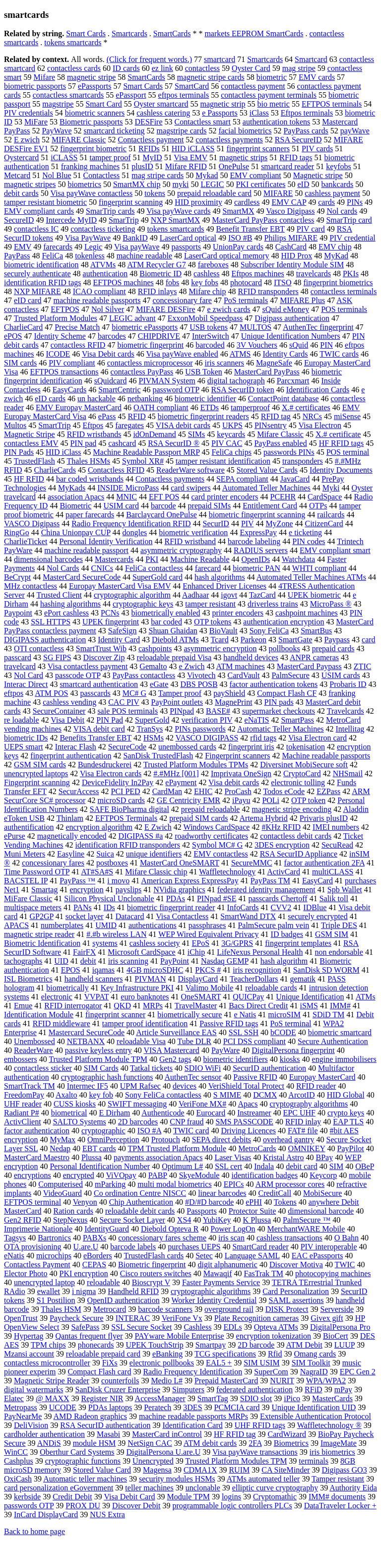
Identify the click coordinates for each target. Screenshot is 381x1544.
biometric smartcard (340, 1032)
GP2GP (42, 916)
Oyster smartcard (161, 104)
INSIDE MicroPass (128, 488)
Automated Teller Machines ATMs (311, 577)
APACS (16, 925)
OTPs (318, 505)
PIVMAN (150, 979)
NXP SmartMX (175, 220)
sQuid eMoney (286, 309)
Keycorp (323, 1175)
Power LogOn (232, 1229)
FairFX (84, 952)
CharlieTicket (25, 541)
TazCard (262, 595)
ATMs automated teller (263, 1479)
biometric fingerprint (150, 345)
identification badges (264, 1175)
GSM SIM (331, 934)
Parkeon (253, 639)
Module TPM (188, 1496)
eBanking (167, 1354)
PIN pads (279, 702)
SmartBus (316, 630)
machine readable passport (86, 550)
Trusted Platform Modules (55, 318)
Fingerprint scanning (37, 782)
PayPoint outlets (177, 702)
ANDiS (49, 1443)
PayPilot (350, 1148)
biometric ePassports (145, 327)
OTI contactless (39, 648)
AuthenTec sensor (193, 1077)
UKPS (232, 425)
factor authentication (36, 1130)
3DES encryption (282, 845)
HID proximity (198, 202)
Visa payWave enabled (182, 354)
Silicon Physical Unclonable (109, 898)
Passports (201, 1211)
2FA (255, 1443)
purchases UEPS (194, 1246)
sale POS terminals (127, 711)
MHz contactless (30, 586)
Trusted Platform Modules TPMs (195, 764)
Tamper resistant (338, 1479)
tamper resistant (210, 604)
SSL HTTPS (50, 622)
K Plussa (257, 1220)
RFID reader (316, 1086)
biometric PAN (256, 568)
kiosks (290, 1059)
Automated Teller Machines (266, 488)
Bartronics (54, 1238)
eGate (159, 684)
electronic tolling (298, 782)
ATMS (240, 354)
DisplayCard (198, 979)
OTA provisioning (33, 1246)
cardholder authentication (44, 1434)
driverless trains (273, 604)
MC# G (134, 693)
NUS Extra (107, 1514)
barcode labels (133, 1246)
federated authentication (254, 1389)
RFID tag (276, 416)
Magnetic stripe (318, 175)
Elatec (14, 1398)
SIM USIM (261, 1363)
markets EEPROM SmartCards (253, 33)
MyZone (279, 523)
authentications (152, 925)
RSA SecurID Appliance (298, 854)
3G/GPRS (237, 943)
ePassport (131, 95)
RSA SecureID (298, 139)
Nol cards (341, 211)
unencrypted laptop (44, 1282)
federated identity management (266, 889)
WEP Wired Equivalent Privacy (208, 934)
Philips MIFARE (291, 238)
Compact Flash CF (287, 693)
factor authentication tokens (274, 684)
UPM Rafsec (140, 1086)
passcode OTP (77, 675)
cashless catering (163, 113)
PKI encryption (84, 1273)
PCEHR (283, 497)
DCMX (265, 1095)
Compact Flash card (99, 1371)
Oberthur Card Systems (77, 1452)
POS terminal (348, 452)
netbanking (145, 398)
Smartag (44, 889)
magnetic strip (222, 104)
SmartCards (172, 33)
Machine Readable (200, 559)
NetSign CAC (149, 1443)
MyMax (62, 1139)
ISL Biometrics (28, 979)
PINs (355, 202)
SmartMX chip (137, 184)
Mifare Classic (280, 434)
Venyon (85, 1202)
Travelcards (345, 711)
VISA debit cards (183, 425)
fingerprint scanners (258, 148)
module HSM (94, 1443)
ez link (162, 68)
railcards (330, 514)
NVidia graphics (179, 889)
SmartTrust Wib (101, 648)
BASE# (218, 711)
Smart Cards (86, 33)
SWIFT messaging (137, 1104)
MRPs (153, 1005)
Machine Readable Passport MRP (146, 452)
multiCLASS (333, 871)
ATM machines (240, 666)
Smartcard (311, 59)
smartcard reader (287, 166)
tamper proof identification (145, 1023)
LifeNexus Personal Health (260, 952)
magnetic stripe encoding (291, 809)
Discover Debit (136, 1505)
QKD (122, 1005)
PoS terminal (290, 1023)
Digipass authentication (291, 318)
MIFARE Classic (79, 139)
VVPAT (96, 996)
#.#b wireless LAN (116, 934)
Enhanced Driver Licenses (224, 586)
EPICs (234, 1184)
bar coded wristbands (90, 479)
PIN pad (83, 443)
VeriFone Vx (182, 1318)
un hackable (96, 398)
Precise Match (77, 327)
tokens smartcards (72, 42)
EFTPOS (65, 309)
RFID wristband (190, 541)
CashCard (291, 247)
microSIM (284, 1014)
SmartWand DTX (248, 916)
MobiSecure (322, 1193)
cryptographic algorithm (132, 595)
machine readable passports (97, 300)
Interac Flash (75, 746)
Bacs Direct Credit (258, 1005)
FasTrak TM (264, 1273)
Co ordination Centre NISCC (140, 1193)
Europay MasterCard (322, 1077)
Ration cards (73, 1211)
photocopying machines (333, 1273)
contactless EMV (31, 443)
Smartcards (129, 33)
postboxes (112, 863)
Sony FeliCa (269, 630)
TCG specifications (225, 1354)
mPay (343, 1389)
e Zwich (191, 666)
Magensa (157, 1470)
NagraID (314, 1371)
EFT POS (164, 497)
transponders (302, 461)
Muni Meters (24, 854)
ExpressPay (258, 532)
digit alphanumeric (227, 1264)
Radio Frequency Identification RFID (130, 523)
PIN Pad (109, 720)
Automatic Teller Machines (280, 729)
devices (184, 1086)
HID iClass (63, 452)
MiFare (36, 122)
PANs (82, 907)
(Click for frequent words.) (149, 59)
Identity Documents (341, 470)
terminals (313, 1461)
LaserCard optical (188, 238)
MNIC (126, 497)
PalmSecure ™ (306, 1220)
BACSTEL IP (26, 880)
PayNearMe (23, 1416)
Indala (264, 1166)
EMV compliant (255, 175)
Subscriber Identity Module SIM (292, 264)
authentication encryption (283, 622)
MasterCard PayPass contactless (263, 220)
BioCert (335, 1336)
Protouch (165, 1139)
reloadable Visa (141, 1041)
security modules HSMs (177, 1479)
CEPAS (94, 1264)
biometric (271, 77)
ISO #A (149, 1130)
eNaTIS (257, 720)
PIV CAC (226, 443)
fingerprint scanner (115, 1014)
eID (303, 184)
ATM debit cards (210, 1443)
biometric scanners (95, 113)
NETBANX (86, 1041)
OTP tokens (212, 622)
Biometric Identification (42, 943)
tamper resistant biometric (45, 202)
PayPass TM (270, 880)
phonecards (96, 1345)
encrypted (78, 1175)
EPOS (70, 970)
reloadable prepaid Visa (174, 657)
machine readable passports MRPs (193, 1416)
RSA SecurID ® (173, 443)
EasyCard (317, 880)
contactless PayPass (142, 372)
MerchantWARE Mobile (306, 1229)
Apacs (247, 1104)
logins (231, 1496)
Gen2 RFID (22, 1220)
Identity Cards (285, 354)
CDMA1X (200, 1470)
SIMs (196, 434)
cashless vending (69, 702)
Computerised (60, 1184)
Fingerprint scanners (237, 755)
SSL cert (228, 1166)
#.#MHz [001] (176, 773)
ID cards (126, 68)
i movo (118, 880)
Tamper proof (179, 693)
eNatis (14, 1255)
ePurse (14, 836)
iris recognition (257, 970)
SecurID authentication (269, 1068)
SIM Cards (101, 1068)
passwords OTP (29, 1505)
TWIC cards (339, 354)
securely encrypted (317, 916)
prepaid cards (333, 648)
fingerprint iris (251, 746)
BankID (135, 238)
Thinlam (70, 818)
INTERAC (133, 1318)
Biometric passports (91, 122)
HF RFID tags (341, 443)
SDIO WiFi (203, 1068)
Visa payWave (137, 247)
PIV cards (317, 148)
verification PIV (206, 720)
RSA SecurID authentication (105, 1425)
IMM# (340, 1005)
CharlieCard (23, 327)
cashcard (122, 443)
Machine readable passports (326, 755)
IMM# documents (337, 1496)
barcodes (112, 336)
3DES (192, 1407)
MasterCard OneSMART (179, 863)
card (369, 639)
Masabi (108, 1434)
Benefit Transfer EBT (250, 229)
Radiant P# (21, 1113)
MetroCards (257, 1148)
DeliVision (31, 1425)
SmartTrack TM (29, 1086)
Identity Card (119, 639)
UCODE (62, 1407)
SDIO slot (256, 1398)
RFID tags (295, 157)
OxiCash (18, 1479)
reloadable (103, 1282)
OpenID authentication (123, 1300)
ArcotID (301, 1095)
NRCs (312, 416)
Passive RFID (255, 1077)
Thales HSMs (88, 461)
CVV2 (281, 907)
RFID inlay (303, 1121)
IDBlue (314, 907)
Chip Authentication (141, 1202)
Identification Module (38, 1014)
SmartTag (212, 1398)
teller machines (149, 1487)
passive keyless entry (98, 1050)
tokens (154, 193)
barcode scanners (165, 1309)
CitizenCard (324, 523)
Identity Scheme (59, 336)
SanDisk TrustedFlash (158, 755)
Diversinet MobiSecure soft (304, 764)
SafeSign (122, 630)
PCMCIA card (237, 1407)
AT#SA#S (97, 871)
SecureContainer (59, 711)
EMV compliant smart (335, 550)
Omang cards (315, 1354)
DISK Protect (287, 1309)
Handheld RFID (133, 1291)
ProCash (237, 791)
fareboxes (213, 264)
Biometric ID (160, 273)
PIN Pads (19, 452)
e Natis (245, 1014)
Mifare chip (207, 291)
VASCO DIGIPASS (207, 738)
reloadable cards (271, 988)
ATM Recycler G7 (156, 264)
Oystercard (21, 157)
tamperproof (250, 407)
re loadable (21, 720)
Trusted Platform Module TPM (98, 1059)
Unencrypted (153, 1461)
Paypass (337, 639)
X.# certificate (338, 434)
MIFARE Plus (302, 300)
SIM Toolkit (311, 1363)
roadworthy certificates (211, 836)
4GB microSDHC (155, 970)
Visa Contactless (182, 916)
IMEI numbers (336, 827)
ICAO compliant (99, 291)
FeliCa (52, 255)
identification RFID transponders (128, 845)
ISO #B (240, 238)
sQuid (298, 345)
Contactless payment (151, 139)
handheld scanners (93, 979)
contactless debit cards (295, 836)
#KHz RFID (281, 827)
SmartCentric (119, 389)
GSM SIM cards (40, 764)
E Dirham (114, 1113)
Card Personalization (295, 1291)
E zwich (27, 139)
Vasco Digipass (290, 211)
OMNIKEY (306, 1148)
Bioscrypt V (151, 1282)
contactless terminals (344, 291)
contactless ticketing (102, 229)
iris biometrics (332, 1452)
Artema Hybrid (264, 818)
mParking (110, 1184)
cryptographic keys (143, 604)
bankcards (337, 184)
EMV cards (317, 77)
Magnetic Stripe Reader (51, 1380)
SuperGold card (157, 577)
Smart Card (103, 104)
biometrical (69, 1113)
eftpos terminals (183, 95)
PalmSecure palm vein (273, 925)
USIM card (121, 505)
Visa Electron (320, 425)
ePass (107, 416)
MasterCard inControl (167, 1434)
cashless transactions (289, 1238)
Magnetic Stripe (29, 434)
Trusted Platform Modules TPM (236, 1461)
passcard (17, 657)
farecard (208, 568)
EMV (22, 247)
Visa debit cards (233, 782)
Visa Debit (67, 720)
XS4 (184, 1220)
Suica (105, 854)
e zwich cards (228, 309)
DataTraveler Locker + (340, 1505)
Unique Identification (310, 996)
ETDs (209, 407)
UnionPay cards (238, 247)
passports (186, 247)
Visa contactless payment (88, 666)
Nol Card (28, 675)
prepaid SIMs (209, 505)
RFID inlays (157, 291)
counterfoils (120, 1380)
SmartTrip (54, 425)
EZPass (328, 791)
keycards (231, 434)
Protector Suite (252, 1211)
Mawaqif (217, 1273)
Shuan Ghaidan (173, 630)
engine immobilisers (344, 1059)
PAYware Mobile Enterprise (179, 1336)
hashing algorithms (70, 604)
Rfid (275, 1354)
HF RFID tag (234, 1434)
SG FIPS (57, 657)
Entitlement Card (270, 505)
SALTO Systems (79, 1121)
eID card (28, 300)
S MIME (227, 1095)
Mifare (45, 77)
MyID (152, 157)
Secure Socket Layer (132, 1220)
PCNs (110, 613)
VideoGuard (62, 1193)
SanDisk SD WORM (326, 970)
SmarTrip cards (110, 211)
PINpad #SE (217, 898)
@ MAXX (52, 1398)
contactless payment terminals (269, 95)
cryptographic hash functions (107, 1077)
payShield (229, 693)
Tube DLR (194, 1041)
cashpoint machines (306, 613)
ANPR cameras (314, 657)
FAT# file (303, 1130)
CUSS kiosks (75, 1104)
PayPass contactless (144, 675)
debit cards (21, 193)
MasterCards (332, 1398)
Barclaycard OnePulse (161, 514)
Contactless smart (203, 122)
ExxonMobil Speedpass (205, 318)
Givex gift (327, 1318)
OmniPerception (113, 1139)
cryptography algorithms (308, 1104)
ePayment (180, 782)
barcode (163, 505)
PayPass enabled (280, 443)
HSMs (153, 738)
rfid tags (263, 738)
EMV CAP (288, 202)
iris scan (231, 1238)
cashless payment (332, 193)
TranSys (149, 729)
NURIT (282, 1380)
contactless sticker (43, 1068)
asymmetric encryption (220, 648)
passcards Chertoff (277, 898)
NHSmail (348, 773)
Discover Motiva (296, 1264)
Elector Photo (26, 1273)
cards (326, 202)
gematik (303, 979)
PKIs (351, 273)
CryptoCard (302, 773)
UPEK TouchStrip (154, 1345)
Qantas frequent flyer (89, 1336)
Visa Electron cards (110, 773)
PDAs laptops (110, 1407)
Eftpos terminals (307, 113)
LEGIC (212, 184)
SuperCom (271, 1371)
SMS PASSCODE (244, 1121)
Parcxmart (293, 380)
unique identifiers (154, 854)
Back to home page (34, 1531)
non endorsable (339, 952)
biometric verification (193, 532)
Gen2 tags (175, 1059)
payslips (128, 889)
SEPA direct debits (221, 1139)
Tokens (285, 1202)
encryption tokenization (274, 1336)
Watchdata (298, 559)
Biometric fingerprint (152, 1264)
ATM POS (51, 693)
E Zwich (158, 827)
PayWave (56, 130)
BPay (324, 1157)
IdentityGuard (106, 1229)
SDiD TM (328, 1014)
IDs (109, 907)
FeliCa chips (232, 452)
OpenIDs (256, 559)
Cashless (197, 1327)
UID (61, 961)
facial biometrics (244, 130)
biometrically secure (189, 1014)
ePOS (13, 336)
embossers (20, 1059)
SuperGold (152, 720)
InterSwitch (210, 336)
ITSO (283, 282)
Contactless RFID (116, 470)
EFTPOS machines (123, 282)
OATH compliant (161, 407)
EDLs (232, 1327)
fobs (173, 282)
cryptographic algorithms (211, 1291)
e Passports (220, 113)
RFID (136, 416)
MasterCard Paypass (309, 666)
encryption (86, 889)
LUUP (344, 1345)
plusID (142, 166)
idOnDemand (154, 434)
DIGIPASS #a (141, 836)
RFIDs (149, 148)
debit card (302, 1166)
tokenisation (305, 746)
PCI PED (125, 791)
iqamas (103, 970)
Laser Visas (232, 1157)
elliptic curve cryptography (275, 1487)
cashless (206, 273)
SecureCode (127, 746)
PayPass (17, 255)
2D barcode (256, 1345)
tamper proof (109, 157)
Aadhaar (195, 595)
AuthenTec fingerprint (318, 327)
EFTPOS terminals (332, 104)
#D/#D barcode (209, 1202)
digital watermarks (34, 1389)
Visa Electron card (317, 738)
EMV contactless (220, 854)
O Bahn (346, 1238)
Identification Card (192, 1425)
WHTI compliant (319, 568)
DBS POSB (198, 684)
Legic (93, 247)
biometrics (84, 184)
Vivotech (201, 675)
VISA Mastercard (171, 1050)
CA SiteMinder (285, 1470)
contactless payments (229, 139)
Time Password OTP (36, 871)
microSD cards (121, 800)
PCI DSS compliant (254, 1041)
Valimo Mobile (209, 988)
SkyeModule (199, 1175)
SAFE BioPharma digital (129, 809)
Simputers (188, 1389)
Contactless (101, 175)
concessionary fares (53, 863)
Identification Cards (318, 389)
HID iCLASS (193, 148)
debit (88, 961)
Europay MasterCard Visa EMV (120, 586)
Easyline (70, 854)
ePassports (95, 86)
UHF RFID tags (260, 1425)
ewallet (48, 1291)
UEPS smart (23, 746)
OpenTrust (21, 1318)
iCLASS (64, 157)
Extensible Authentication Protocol (315, 1416)
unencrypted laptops (36, 773)
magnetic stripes (30, 184)
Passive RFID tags (228, 1023)
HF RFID (29, 479)
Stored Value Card (102, 1470)
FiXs (110, 1363)
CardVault (244, 675)
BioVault (223, 630)
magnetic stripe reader (39, 934)
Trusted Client (58, 595)
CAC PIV (123, 702)
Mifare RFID (186, 166)
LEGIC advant (132, 318)
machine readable (144, 255)
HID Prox (297, 255)
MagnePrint (234, 702)
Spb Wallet (344, 889)
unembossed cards (187, 746)
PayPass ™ (77, 880)
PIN (326, 345)
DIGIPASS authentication (45, 639)
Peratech (157, 1407)
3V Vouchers (257, 345)
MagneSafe (274, 363)
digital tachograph (236, 380)
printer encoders (238, 613)
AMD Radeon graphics (90, 1416)
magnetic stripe (91, 77)
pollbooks (284, 648)
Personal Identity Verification (105, 541)
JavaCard (295, 479)
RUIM (239, 1470)
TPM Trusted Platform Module (176, 1148)
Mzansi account (29, 1354)
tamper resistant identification (223, 461)
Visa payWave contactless (91, 193)
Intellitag (349, 729)
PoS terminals (246, 300)
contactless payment (253, 86)
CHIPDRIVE (159, 336)
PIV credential (352, 238)
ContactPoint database (283, 398)
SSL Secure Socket (141, 1327)
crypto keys (345, 1113)
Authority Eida (353, 1487)
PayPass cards (305, 130)
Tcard (219, 639)
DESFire (149, 122)
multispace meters (33, 907)
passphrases (207, 925)
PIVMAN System (167, 380)
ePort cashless (66, 613)
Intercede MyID (71, 220)
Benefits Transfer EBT (95, 738)
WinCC (16, 1452)
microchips (53, 1255)
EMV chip (335, 247)
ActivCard (283, 871)
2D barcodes (138, 1121)
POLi (270, 800)
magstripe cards (182, 130)
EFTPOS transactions (64, 372)
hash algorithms (219, 577)
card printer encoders (224, 497)
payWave (355, 130)
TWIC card (191, 1130)
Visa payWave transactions (255, 1452)
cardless (247, 202)
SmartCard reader (260, 1246)
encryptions (32, 1175)
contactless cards (74, 68)
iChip (196, 952)
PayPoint (174, 961)
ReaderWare (33, 1050)
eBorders (97, 1255)
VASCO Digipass (32, 523)
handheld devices (250, 657)
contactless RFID (78, 345)
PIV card (311, 229)
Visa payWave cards (178, 211)
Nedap (60, 1148)
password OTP (176, 389)
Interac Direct (26, 684)
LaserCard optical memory (226, 255)
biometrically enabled (165, 613)
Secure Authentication (333, 1041)
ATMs (366, 996)
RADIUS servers (261, 550)
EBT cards (99, 1148)
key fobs (204, 282)
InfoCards (243, 907)
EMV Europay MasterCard (79, 407)
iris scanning (128, 961)
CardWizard (286, 1434)
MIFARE (278, 193)
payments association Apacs (158, 1157)
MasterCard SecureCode (82, 577)
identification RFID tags (42, 282)
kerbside (27, 1496)
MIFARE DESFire (165, 309)
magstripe (57, 104)
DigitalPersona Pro (340, 1327)
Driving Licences (248, 1130)
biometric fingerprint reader (171, 907)
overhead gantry (289, 1139)
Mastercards (114, 559)
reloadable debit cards (140, 1211)
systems (105, 943)
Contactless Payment (37, 1264)
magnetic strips (243, 157)
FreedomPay (24, 1095)
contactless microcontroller (47, 1363)
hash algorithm (284, 961)
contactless (202, 68)
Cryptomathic (275, 1496)
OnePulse (234, 166)
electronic (56, 996)
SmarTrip (124, 220)
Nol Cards (63, 568)
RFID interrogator (73, 1005)
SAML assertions (295, 1300)
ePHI (254, 1202)
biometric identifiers (235, 1059)
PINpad (182, 711)
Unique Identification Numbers (290, 336)
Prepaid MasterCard (226, 1380)
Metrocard (110, 1309)
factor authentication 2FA (324, 863)
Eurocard (211, 1113)
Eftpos (93, 425)
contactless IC (36, 229)
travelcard (20, 666)
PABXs (94, 1238)
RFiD (313, 1389)
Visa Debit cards (108, 354)
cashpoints (155, 648)
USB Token (203, 372)
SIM (336, 1166)
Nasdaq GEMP (225, 961)
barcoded (210, 345)
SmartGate (295, 639)
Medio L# (167, 1380)
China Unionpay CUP (76, 532)
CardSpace (325, 497)
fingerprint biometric (93, 148)
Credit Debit (72, 1496)
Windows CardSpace (216, 827)
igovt (229, 595)
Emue (23, 1005)
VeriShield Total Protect (246, 1086)
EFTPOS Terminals (126, 818)
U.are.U (86, 1246)
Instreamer (254, 1113)
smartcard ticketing (113, 130)
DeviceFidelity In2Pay (117, 782)
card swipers (190, 488)
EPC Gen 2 (358, 1371)
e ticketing (305, 532)
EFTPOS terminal (32, 1202)
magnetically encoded (72, 836)
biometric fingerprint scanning (257, 514)
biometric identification (41, 264)
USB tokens (209, 327)
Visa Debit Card (129, 1496)
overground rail (229, 1309)
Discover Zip (104, 657)
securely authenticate (37, 273)
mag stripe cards (157, 175)
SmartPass (297, 720)
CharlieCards (54, 470)
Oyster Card (251, 68)
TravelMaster (196, 1005)
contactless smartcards (68, 95)
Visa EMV (190, 157)
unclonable (203, 1487)
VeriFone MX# (202, 1104)
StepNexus (70, 1220)
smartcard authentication (99, 684)
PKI (151, 559)
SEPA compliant (242, 479)
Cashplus (18, 1461)
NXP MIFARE (37, 291)
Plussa (91, 1157)
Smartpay (210, 1345)
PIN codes (308, 541)
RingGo (16, 532)
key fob (101, 1095)
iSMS (309, 1005)
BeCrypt (17, 577)
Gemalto (153, 666)
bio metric (273, 104)
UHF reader (23, 1104)
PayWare (225, 1050)
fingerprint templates (298, 943)
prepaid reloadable (210, 809)
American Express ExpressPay (189, 880)
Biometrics (291, 1443)
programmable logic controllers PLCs (232, 1505)
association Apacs (76, 497)
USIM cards (340, 675)
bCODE (283, 1032)
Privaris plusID (324, 818)
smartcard (219, 59)
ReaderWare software (190, 470)
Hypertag (29, 1336)
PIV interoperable (329, 1246)
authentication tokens (276, 122)
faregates (129, 425)
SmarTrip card (349, 220)
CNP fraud (186, 1121)
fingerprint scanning (131, 202)
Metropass (20, 1407)
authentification (29, 827)
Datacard (130, 916)
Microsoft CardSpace (141, 952)
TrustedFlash (34, 461)
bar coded (166, 622)
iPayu (241, 800)
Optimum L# (182, 1166)
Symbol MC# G (217, 845)
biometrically (67, 988)
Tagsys (15, 1238)
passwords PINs (289, 452)
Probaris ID (347, 684)
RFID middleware (61, 1023)
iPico (292, 1398)
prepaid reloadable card (214, 193)
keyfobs (338, 166)
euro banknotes (145, 996)
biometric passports (35, 86)
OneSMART (201, 996)
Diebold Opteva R (169, 1229)
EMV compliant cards (39, 211)
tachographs (23, 961)
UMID (106, 925)
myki (181, 184)
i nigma (84, 1291)
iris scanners (225, 363)
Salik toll (333, 898)
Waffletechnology (227, 871)
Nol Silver (107, 309)
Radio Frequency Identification (192, 1371)
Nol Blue (56, 175)
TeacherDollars (254, 979)
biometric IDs (26, 738)
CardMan (167, 791)
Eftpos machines (258, 273)
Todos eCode (284, 791)
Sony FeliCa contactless (163, 1095)
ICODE (58, 354)
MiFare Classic (28, 898)
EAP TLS (348, 1121)
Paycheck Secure (77, 1318)
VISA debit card (99, 729)
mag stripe (299, 68)
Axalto (66, 1095)
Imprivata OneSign (241, 773)
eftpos (13, 693)
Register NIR (102, 1398)
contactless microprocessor (150, 363)
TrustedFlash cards (154, 1255)
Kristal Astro (283, 1157)
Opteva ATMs (276, 1327)
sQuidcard (110, 380)
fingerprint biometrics (338, 282)
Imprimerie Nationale (38, 1229)
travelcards (313, 273)
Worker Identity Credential (213, 1300)
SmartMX (238, 211)
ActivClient (22, 1121)
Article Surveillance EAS (176, 1032)
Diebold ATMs (175, 639)
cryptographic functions (83, 1461)
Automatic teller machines (85, 1479)
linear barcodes (222, 1193)
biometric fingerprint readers (203, 416)
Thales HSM (61, 1309)
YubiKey (217, 1220)
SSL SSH (243, 1032)
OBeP (364, 1166)
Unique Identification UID (314, 1407)
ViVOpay (121, 1175)
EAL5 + (219, 1363)
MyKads (71, 488)
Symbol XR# (143, 461)
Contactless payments (169, 479)
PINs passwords (200, 729)
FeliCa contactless (154, 568)
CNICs (102, 568)
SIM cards (20, 363)
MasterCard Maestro (36, 1157)
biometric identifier (205, 398)
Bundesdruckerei (104, 764)
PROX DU (82, 1505)
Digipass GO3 (344, 1470)
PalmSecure (290, 675)
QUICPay (248, 996)
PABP (157, 1175)
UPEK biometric (314, 595)
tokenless (90, 255)
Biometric (75, 505)
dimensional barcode (321, 1211)
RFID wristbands (94, 434)
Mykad (206, 175)
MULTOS (255, 327)
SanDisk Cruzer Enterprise (118, 1389)
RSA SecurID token (242, 389)
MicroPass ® (331, 604)
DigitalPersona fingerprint (293, 1050)
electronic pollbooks (161, 1363)
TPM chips (48, 1345)
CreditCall (274, 1193)
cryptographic (103, 1130)
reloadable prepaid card (103, 1354)
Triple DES (339, 925)
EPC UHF (299, 1113)
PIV (247, 523)
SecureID (19, 220)
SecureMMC (251, 863)
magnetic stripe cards (211, 77)
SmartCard (192, 86)
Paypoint (18, 613)
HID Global (346, 1095)
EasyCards (69, 389)
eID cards (50, 398)
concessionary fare (182, 300)
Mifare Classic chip (156, 871)
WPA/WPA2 (326, 1380)
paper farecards (89, 514)
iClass (259, 113)
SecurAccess (79, 791)
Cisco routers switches (155, 1273)
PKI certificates (261, 184)
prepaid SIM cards (198, 818)
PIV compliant (72, 363)
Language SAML (252, 1255)
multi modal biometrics (174, 1184)
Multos (15, 425)
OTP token (308, 800)
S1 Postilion (56, 1300)
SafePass (85, 1327)
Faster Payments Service (221, 1282)
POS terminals (344, 309)
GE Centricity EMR (188, 800)
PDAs (175, 898)
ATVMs (103, 264)
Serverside (337, 1309)
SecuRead (337, 845)
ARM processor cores (290, 1184)
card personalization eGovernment (58, 1487)
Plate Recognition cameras (256, 1318)
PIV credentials (28, 113)
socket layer (84, 916)
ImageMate (338, 1443)
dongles (135, 532)
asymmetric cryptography (181, 550)
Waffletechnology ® (329, 1425)
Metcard (17, 175)
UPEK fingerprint (110, 622)
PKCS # (208, 970)
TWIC (345, 1264)
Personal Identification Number (100, 1166)
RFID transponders (268, 291)
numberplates (62, 925)
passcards (95, 693)
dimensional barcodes (48, 559)
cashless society (154, 943)
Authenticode (162, 1113)
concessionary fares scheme (162, 1238)
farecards (57, 247)
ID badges (287, 934)
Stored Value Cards (267, 470)
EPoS (201, 943)
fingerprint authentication (70, 755)
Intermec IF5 (87, 1086)
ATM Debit (304, 1345)
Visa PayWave (88, 238)
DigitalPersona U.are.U (163, 1452)
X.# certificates (306, 407)
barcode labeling (254, 541)
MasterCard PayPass (267, 372)
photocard (246, 282)
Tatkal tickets (151, 1068)
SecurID (216, 523)
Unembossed (34, 1041)
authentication (105, 273)
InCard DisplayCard (46, 1514)
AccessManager (160, 1398)
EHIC (203, 791)
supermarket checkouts (278, 711)
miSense (347, 416)
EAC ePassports (317, 1255)
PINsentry (270, 425)
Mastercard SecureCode (87, 1032)
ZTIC (363, 666)
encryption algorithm (98, 827)
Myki (331, 488)
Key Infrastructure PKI (137, 988)
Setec (204, 1255)
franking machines (90, 166)
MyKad (336, 255)
